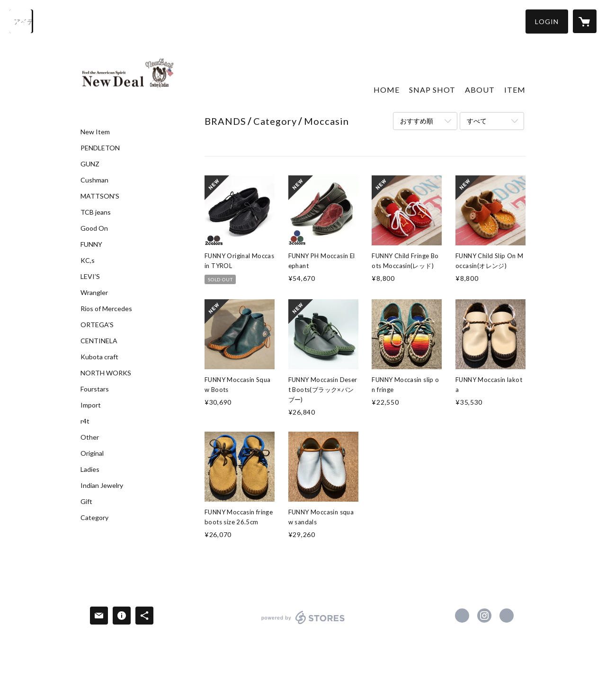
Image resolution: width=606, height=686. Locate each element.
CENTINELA (98, 341)
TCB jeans (95, 212)
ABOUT (480, 89)
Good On (94, 228)
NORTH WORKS (105, 373)
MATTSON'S (99, 196)
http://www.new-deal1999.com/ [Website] (506, 615)
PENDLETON (100, 148)
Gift (86, 501)
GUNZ (89, 164)
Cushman (94, 180)
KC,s (87, 260)
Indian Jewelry (101, 485)
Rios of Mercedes (106, 308)
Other (89, 437)
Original (92, 453)
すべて (477, 121)
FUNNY (91, 244)
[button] (547, 21)
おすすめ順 (416, 121)
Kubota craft (99, 357)
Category (94, 517)
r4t (84, 421)
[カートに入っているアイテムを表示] (585, 21)
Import (90, 405)
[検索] (21, 21)
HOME (387, 89)
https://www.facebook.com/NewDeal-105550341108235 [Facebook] (462, 615)
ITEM (515, 89)
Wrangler (94, 292)
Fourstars (94, 389)
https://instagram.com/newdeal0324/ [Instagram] (484, 615)
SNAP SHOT (432, 89)
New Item (95, 132)
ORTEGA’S (97, 324)
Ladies (89, 469)
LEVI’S (90, 276)
